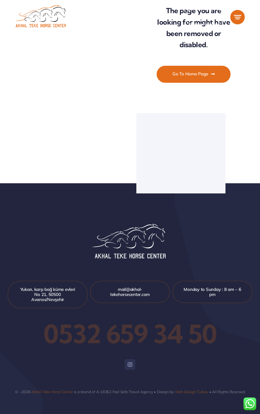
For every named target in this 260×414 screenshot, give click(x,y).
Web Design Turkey (191, 391)
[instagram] (130, 364)
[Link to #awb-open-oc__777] (237, 17)
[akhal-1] (41, 7)
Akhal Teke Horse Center (52, 391)
